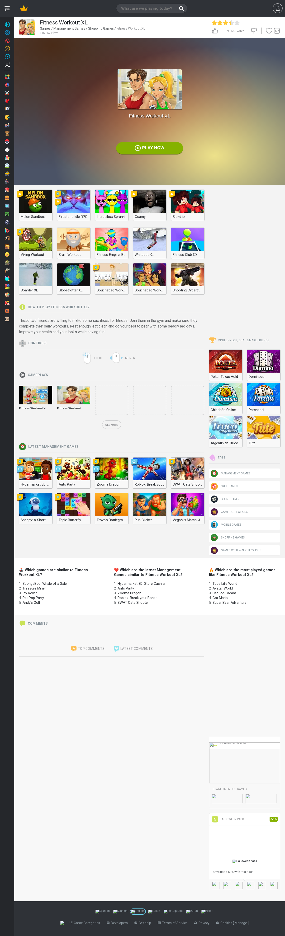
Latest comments (133, 649)
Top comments (88, 649)
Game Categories (86, 923)
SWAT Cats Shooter (133, 602)
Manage (242, 923)
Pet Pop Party (33, 598)
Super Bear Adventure (230, 602)
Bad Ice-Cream (224, 593)
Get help (143, 923)
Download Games (229, 742)
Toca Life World (225, 583)
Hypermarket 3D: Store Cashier (142, 583)
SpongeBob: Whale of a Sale (45, 583)
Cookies (225, 923)
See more (111, 424)
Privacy (202, 923)
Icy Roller (30, 593)
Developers (118, 923)
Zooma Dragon (129, 593)
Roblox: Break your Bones (137, 598)
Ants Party (126, 588)
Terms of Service (174, 923)
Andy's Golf (31, 602)
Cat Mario (220, 598)
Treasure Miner (34, 588)
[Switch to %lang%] (102, 911)
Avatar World (223, 588)
